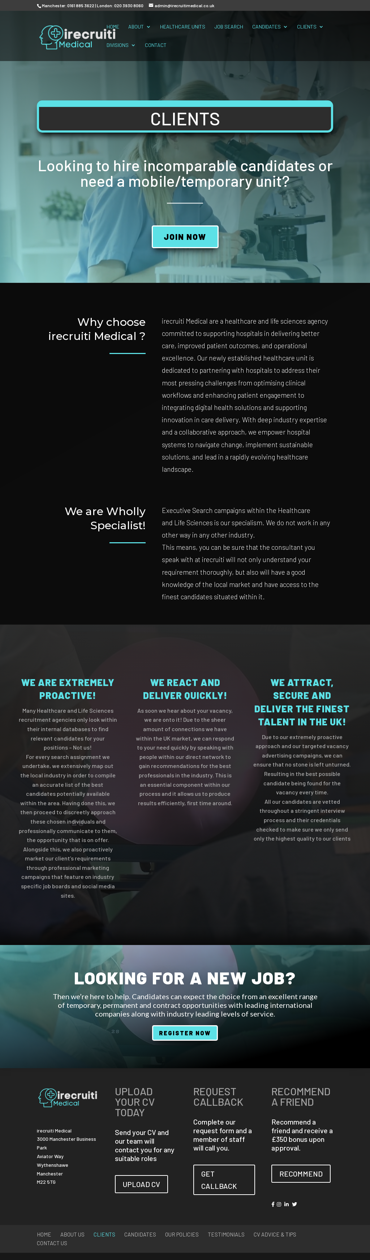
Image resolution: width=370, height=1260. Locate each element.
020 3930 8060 (128, 5)
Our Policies (182, 1234)
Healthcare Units (182, 27)
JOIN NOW (185, 236)
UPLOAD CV (141, 1184)
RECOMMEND (301, 1173)
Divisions (118, 45)
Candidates (266, 27)
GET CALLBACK (219, 1179)
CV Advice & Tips (275, 1234)
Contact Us (52, 1243)
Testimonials (226, 1234)
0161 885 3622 (80, 5)
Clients (307, 27)
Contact (156, 45)
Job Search (228, 27)
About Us (72, 1234)
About (136, 27)
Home (113, 27)
